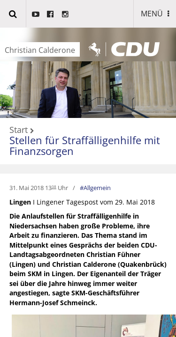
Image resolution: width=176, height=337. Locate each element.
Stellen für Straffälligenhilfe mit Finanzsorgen (84, 145)
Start (18, 130)
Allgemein (97, 187)
